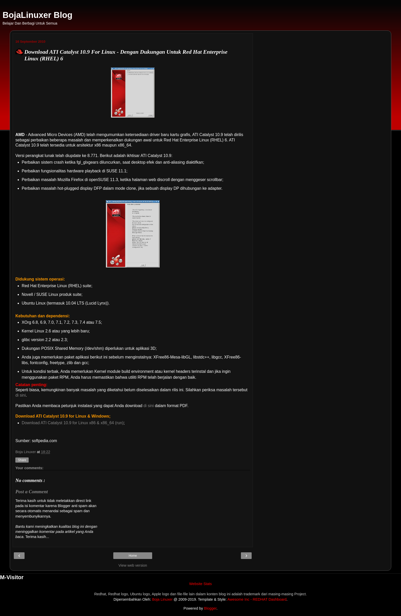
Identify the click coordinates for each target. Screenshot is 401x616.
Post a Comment (31, 491)
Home (133, 555)
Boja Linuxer (162, 599)
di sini (20, 395)
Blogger (210, 608)
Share (22, 460)
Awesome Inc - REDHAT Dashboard (256, 599)
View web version (132, 565)
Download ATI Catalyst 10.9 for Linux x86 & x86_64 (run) (73, 423)
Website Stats (200, 584)
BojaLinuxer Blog (37, 15)
